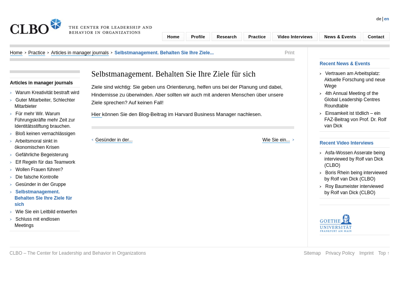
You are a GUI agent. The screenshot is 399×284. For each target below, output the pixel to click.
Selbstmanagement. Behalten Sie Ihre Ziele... (164, 52)
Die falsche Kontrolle (37, 177)
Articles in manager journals (80, 52)
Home (173, 36)
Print (290, 52)
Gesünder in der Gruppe (41, 184)
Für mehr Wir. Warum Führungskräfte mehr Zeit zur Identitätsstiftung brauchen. (45, 120)
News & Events (340, 36)
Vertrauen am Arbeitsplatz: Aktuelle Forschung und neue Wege (355, 80)
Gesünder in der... (113, 140)
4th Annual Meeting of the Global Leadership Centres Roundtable (352, 100)
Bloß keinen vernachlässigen (45, 133)
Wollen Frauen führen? (39, 169)
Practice (257, 36)
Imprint (366, 253)
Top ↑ (384, 253)
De (378, 18)
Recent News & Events (345, 63)
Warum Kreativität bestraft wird (47, 92)
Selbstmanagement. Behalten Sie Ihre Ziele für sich (43, 198)
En (386, 18)
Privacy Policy (340, 253)
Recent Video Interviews (347, 143)
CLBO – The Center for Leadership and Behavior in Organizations (78, 253)
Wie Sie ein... (276, 140)
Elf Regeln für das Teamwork (45, 162)
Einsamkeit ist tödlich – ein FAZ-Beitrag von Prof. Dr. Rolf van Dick (356, 120)
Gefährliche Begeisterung (42, 154)
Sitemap (312, 253)
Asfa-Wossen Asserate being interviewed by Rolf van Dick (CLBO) (355, 159)
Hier (97, 114)
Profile (198, 36)
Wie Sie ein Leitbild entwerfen (46, 211)
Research (227, 36)
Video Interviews (294, 36)
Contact (376, 36)
